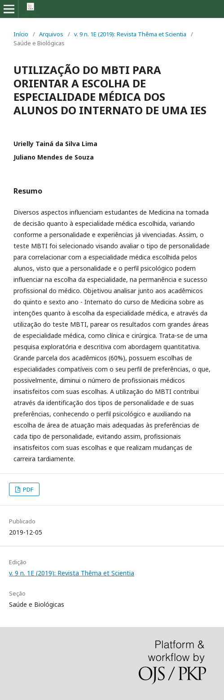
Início (20, 34)
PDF (27, 489)
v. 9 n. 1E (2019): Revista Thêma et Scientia (130, 34)
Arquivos (51, 34)
